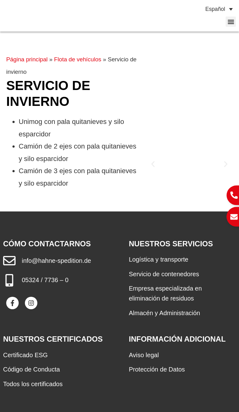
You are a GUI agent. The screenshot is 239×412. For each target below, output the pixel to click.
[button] (231, 22)
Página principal (27, 59)
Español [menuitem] (215, 9)
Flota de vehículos (77, 59)
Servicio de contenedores (164, 274)
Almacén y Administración (164, 313)
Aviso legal (144, 355)
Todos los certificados (33, 384)
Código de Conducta (31, 369)
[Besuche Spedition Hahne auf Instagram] (31, 303)
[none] (216, 9)
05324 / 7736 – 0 (45, 280)
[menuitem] (216, 9)
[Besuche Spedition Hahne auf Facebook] (12, 303)
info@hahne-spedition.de (56, 260)
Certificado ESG (25, 355)
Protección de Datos (157, 369)
